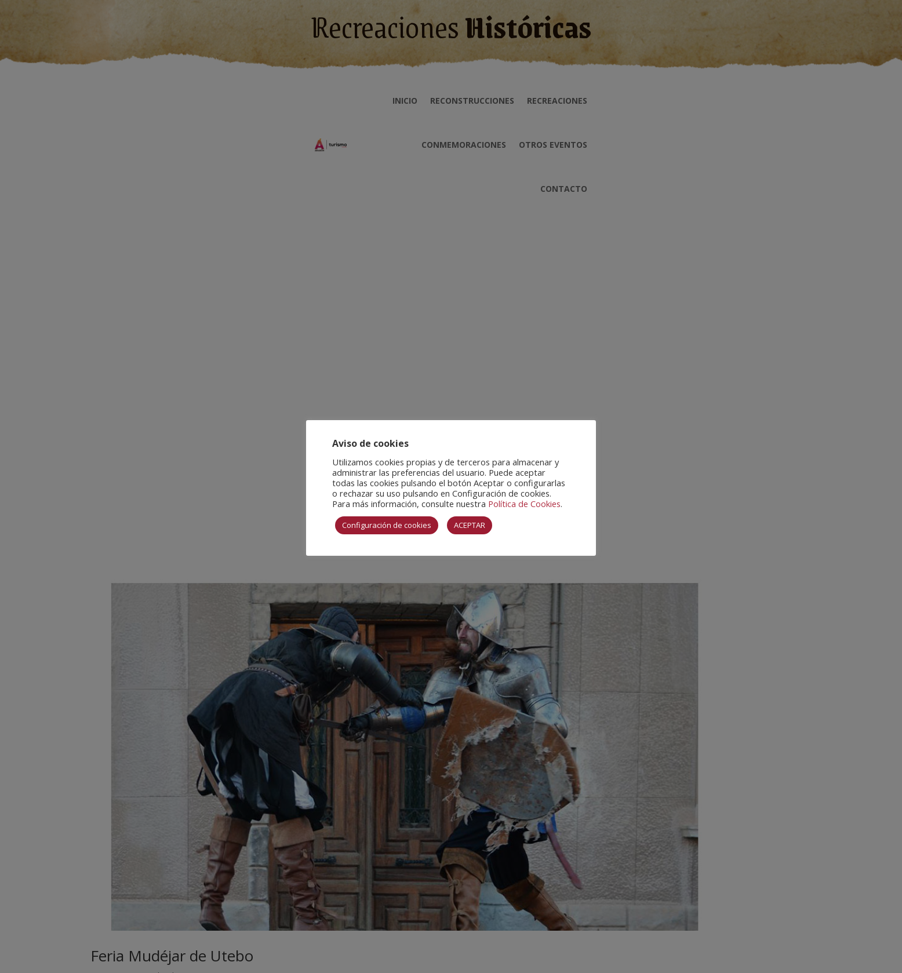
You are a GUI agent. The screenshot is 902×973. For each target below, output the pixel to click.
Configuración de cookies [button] (386, 525)
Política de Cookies (524, 503)
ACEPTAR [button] (469, 525)
